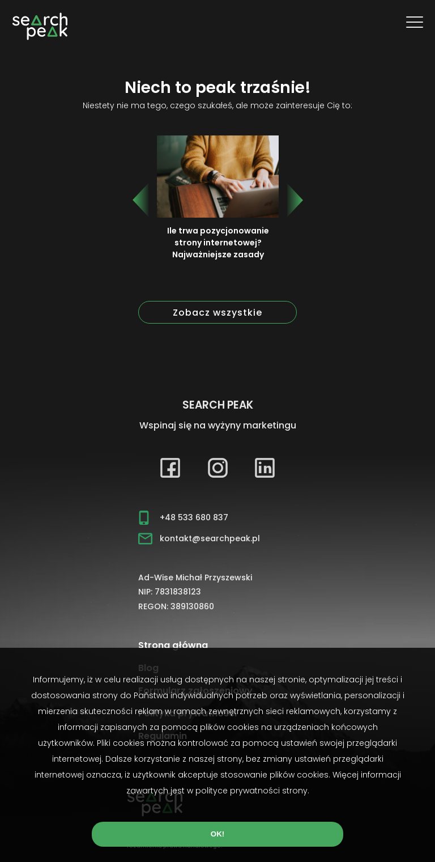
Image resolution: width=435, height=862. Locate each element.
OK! (217, 834)
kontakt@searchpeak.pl (210, 538)
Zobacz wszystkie (217, 312)
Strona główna (173, 645)
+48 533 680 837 (194, 517)
